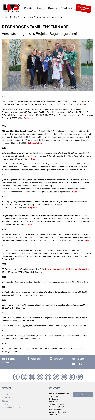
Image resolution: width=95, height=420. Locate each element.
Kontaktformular (83, 395)
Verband (67, 8)
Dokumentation (35, 143)
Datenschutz (7, 394)
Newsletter (6, 404)
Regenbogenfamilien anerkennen (49, 17)
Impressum (6, 398)
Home (5, 17)
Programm (81, 104)
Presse (53, 8)
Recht (40, 8)
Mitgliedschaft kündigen (11, 407)
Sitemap (5, 401)
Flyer (33, 159)
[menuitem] (28, 8)
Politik (28, 8)
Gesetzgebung (24, 17)
